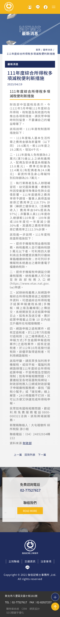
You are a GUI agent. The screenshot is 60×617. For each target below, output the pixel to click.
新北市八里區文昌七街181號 (21, 596)
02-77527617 (30, 490)
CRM (24, 609)
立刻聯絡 (13, 561)
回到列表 (29, 455)
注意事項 (46, 561)
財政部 (27, 443)
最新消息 (47, 49)
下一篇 (42, 455)
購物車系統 (12, 609)
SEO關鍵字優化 (15, 612)
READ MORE (30, 511)
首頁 (38, 49)
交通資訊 (29, 561)
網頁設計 (34, 609)
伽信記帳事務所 (8, 7)
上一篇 (18, 455)
